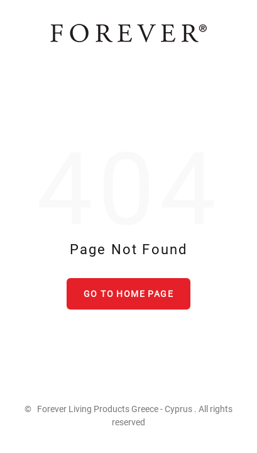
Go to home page (128, 294)
